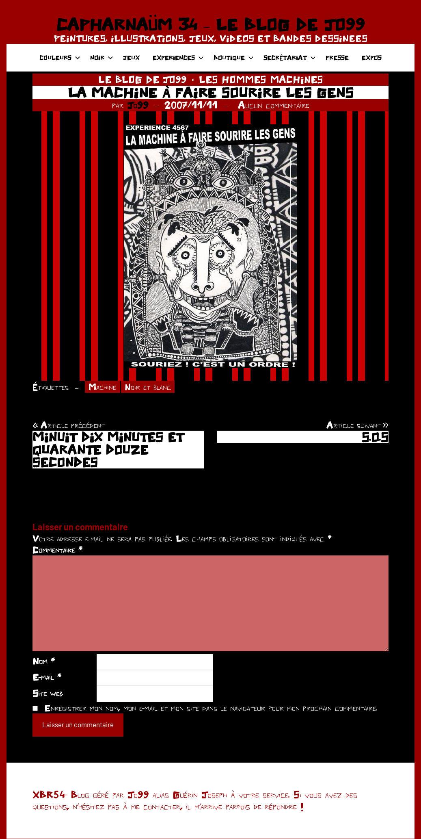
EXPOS (372, 57)
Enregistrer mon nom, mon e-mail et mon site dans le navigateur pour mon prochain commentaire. (210, 708)
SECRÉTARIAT (289, 57)
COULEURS (59, 57)
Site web (47, 693)
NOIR (101, 57)
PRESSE (337, 57)
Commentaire (57, 550)
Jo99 (138, 105)
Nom (43, 661)
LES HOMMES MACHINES (261, 79)
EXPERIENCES (178, 57)
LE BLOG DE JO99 (142, 79)
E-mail (46, 677)
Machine (103, 387)
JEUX (131, 57)
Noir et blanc (150, 387)
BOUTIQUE (234, 57)
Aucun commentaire (273, 105)
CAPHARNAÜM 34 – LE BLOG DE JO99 (210, 24)
